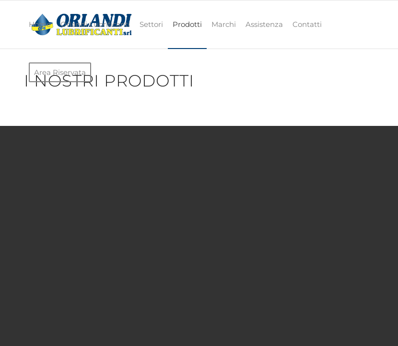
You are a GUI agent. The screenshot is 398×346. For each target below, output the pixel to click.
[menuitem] (40, 24)
